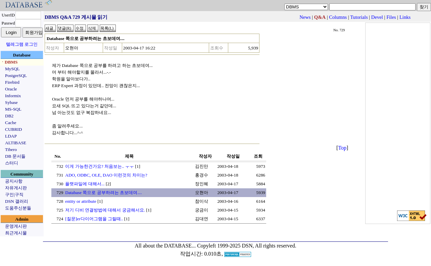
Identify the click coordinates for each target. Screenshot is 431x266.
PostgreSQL (16, 75)
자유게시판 (16, 187)
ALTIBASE (15, 142)
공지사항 (13, 181)
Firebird (12, 82)
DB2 (9, 115)
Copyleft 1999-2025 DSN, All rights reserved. (246, 246)
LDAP (11, 136)
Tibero (11, 149)
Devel (377, 17)
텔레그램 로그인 (22, 44)
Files (391, 17)
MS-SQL (13, 109)
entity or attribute (80, 201)
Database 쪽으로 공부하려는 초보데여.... (103, 192)
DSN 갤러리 (16, 201)
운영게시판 (16, 226)
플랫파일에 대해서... (84, 183)
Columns (338, 17)
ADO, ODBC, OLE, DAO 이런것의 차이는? (106, 175)
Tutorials (359, 17)
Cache (10, 122)
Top (342, 148)
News (304, 17)
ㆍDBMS (9, 62)
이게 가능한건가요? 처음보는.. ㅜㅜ (99, 166)
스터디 (11, 162)
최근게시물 (16, 232)
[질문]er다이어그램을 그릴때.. (94, 218)
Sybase (11, 102)
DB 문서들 (15, 156)
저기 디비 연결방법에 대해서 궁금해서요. (105, 210)
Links (405, 17)
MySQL (12, 68)
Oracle (11, 88)
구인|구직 (14, 194)
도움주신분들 (18, 208)
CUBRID (13, 129)
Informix (13, 95)
